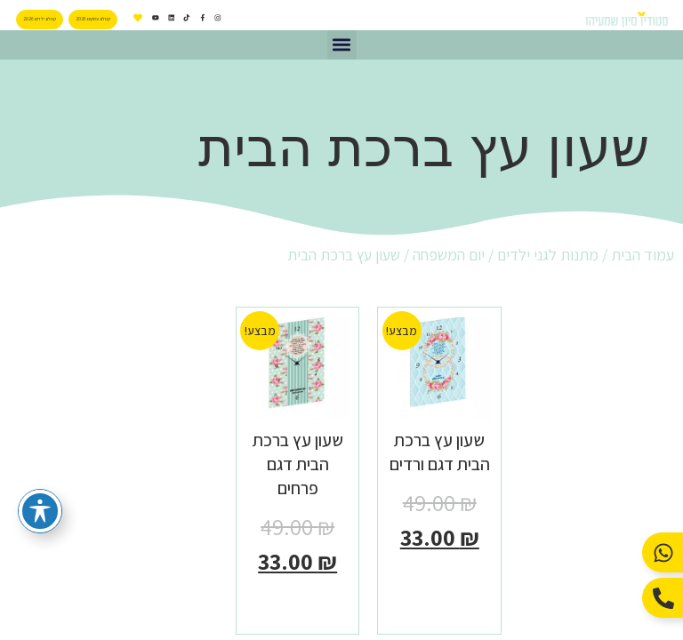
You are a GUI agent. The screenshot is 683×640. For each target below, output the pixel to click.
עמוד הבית (642, 254)
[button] (342, 45)
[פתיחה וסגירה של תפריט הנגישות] (40, 511)
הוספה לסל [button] (440, 577)
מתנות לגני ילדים (548, 254)
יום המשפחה (449, 254)
